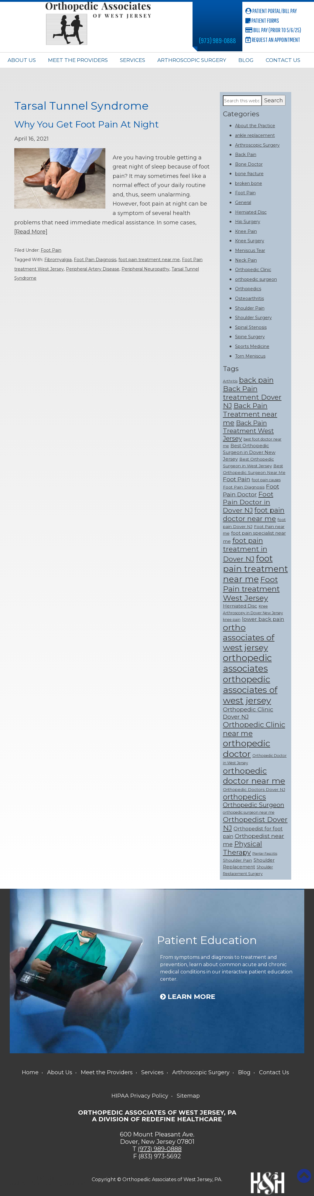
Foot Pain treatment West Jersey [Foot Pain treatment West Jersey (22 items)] (251, 588)
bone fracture (249, 173)
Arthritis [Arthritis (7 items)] (230, 381)
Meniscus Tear (250, 250)
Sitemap (188, 1095)
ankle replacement (255, 135)
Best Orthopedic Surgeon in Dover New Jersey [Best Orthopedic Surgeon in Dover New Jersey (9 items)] (249, 452)
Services (132, 60)
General (243, 202)
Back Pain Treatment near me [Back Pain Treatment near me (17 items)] (250, 414)
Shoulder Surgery (253, 317)
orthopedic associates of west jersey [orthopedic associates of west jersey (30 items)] (250, 690)
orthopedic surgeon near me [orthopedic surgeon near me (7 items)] (249, 812)
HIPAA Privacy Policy (139, 1095)
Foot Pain (51, 250)
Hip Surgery (247, 221)
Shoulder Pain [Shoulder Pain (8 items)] (237, 860)
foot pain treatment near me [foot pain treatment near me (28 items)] (255, 568)
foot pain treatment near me (149, 259)
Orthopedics (248, 288)
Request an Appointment (272, 39)
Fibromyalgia (58, 259)
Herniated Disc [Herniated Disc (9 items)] (240, 606)
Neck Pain (246, 260)
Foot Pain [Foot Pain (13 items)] (236, 479)
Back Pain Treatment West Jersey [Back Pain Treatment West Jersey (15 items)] (248, 430)
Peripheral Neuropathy (145, 268)
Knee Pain (246, 231)
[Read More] (30, 231)
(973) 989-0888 (217, 40)
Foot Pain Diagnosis (95, 259)
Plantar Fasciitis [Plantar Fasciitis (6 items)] (264, 854)
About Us (22, 60)
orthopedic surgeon (256, 279)
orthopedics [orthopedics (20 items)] (244, 796)
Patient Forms (262, 20)
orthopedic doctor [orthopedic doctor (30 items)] (246, 748)
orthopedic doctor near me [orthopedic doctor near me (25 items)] (254, 776)
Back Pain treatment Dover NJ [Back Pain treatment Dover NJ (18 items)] (252, 397)
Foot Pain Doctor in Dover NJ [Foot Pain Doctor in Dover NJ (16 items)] (248, 502)
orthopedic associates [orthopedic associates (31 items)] (247, 663)
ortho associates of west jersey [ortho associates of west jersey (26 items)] (249, 637)
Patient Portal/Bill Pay (271, 10)
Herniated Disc (251, 212)
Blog (246, 60)
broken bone (248, 183)
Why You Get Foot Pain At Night (86, 124)
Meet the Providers (78, 60)
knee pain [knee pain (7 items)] (232, 619)
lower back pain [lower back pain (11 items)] (263, 619)
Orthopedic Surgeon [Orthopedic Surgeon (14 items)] (253, 805)
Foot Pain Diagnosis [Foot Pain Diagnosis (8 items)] (244, 487)
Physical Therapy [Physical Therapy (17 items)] (242, 848)
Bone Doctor (249, 164)
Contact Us (283, 60)
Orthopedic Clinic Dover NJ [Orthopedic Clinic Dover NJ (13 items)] (248, 713)
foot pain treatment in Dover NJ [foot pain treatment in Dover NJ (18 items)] (245, 549)
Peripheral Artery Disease (92, 268)
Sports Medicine (252, 346)
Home (30, 1072)
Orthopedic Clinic (253, 269)
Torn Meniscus (250, 356)
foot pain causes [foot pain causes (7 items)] (266, 480)
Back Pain (245, 154)
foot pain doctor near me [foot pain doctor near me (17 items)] (254, 514)
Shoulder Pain (250, 308)
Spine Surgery (250, 336)
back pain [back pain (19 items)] (256, 380)
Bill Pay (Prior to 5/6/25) (273, 29)
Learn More (187, 996)
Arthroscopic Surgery (191, 60)
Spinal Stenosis (251, 327)
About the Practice (255, 125)
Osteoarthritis (249, 298)
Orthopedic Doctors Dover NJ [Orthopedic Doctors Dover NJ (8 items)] (254, 789)
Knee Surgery (249, 241)
